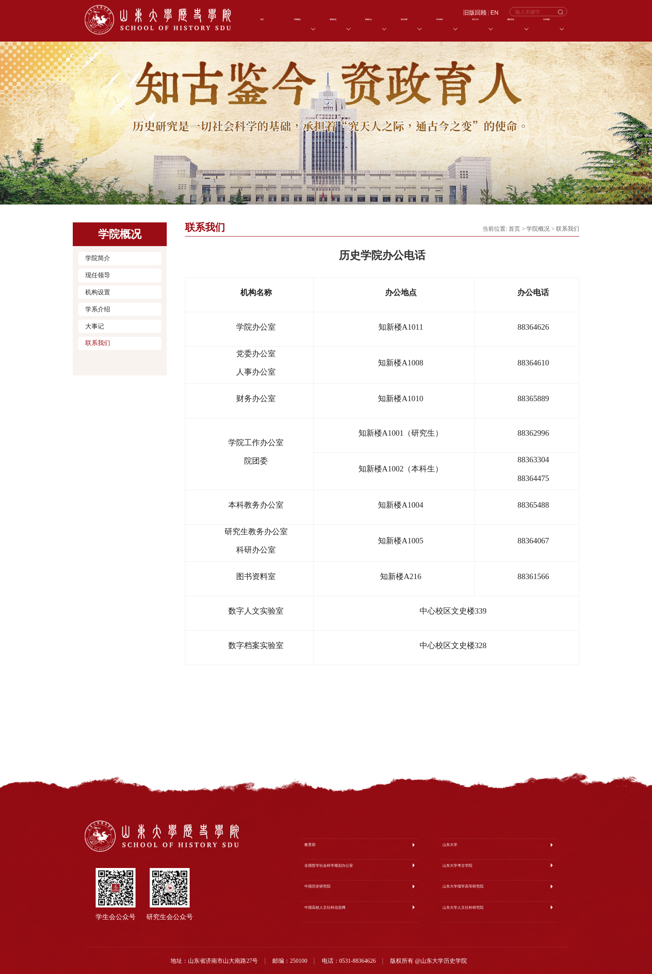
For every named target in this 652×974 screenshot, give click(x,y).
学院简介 (97, 258)
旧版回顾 (475, 13)
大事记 (94, 326)
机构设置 (97, 292)
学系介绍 (97, 309)
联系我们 (97, 343)
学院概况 (538, 229)
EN (495, 13)
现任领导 (97, 275)
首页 (514, 229)
